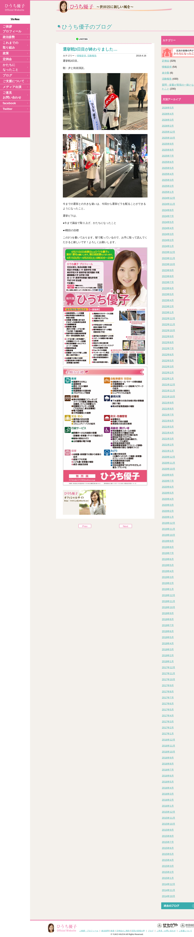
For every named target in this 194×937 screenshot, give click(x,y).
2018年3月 (168, 649)
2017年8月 (168, 691)
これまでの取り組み (10, 45)
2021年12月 (168, 384)
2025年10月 (168, 138)
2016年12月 (168, 739)
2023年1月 (168, 312)
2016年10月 (168, 751)
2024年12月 (168, 198)
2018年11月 (168, 601)
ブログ (7, 75)
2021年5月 (168, 426)
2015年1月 (168, 878)
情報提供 (81, 55)
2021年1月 (168, 451)
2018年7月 (168, 625)
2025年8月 (168, 150)
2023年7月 (168, 282)
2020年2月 (168, 511)
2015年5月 (168, 854)
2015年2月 (168, 872)
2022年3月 (168, 366)
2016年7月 (168, 769)
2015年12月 (168, 812)
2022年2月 (168, 372)
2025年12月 (168, 132)
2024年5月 (168, 222)
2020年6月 (168, 487)
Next (125, 526)
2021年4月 (168, 432)
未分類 (165, 72)
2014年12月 (168, 884)
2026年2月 (168, 126)
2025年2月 (168, 186)
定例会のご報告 (123, 931)
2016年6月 (168, 775)
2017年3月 (168, 721)
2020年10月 (168, 469)
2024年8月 (168, 210)
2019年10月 (168, 535)
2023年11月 (168, 258)
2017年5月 (168, 709)
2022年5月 (168, 360)
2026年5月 (168, 107)
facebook (9, 103)
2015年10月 (168, 824)
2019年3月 (168, 577)
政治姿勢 (9, 37)
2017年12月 (168, 667)
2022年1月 (168, 378)
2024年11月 (168, 204)
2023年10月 (168, 264)
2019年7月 (168, 553)
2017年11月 (168, 673)
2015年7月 (168, 842)
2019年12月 (168, 523)
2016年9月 (168, 757)
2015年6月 (168, 848)
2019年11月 (168, 529)
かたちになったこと (10, 67)
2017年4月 (168, 715)
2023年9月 (168, 270)
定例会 (7, 59)
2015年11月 (168, 818)
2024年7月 (168, 216)
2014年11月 (168, 890)
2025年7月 (168, 156)
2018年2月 (168, 655)
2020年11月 (168, 463)
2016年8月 (168, 763)
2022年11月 (168, 324)
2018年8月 (168, 619)
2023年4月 (168, 300)
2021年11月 (168, 390)
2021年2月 (168, 444)
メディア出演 (12, 87)
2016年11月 (168, 745)
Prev (84, 526)
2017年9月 (168, 685)
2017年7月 (168, 697)
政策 (6, 53)
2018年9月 (168, 613)
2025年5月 (168, 168)
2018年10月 (168, 607)
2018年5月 (168, 637)
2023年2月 (168, 306)
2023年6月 (168, 288)
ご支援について (13, 81)
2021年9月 (168, 402)
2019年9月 (168, 541)
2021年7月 (168, 414)
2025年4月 (168, 174)
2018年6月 (168, 631)
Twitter (7, 109)
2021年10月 (168, 396)
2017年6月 (168, 703)
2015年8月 (168, 836)
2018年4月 (168, 643)
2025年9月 (168, 144)
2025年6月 (168, 162)
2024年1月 (168, 246)
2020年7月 (168, 481)
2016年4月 (168, 788)
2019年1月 (168, 589)
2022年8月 (168, 342)
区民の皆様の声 (138, 931)
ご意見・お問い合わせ (166, 931)
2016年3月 (168, 794)
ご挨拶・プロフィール (88, 931)
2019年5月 (168, 565)
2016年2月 (168, 800)
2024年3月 (168, 234)
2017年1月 (168, 733)
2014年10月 (168, 896)
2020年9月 (168, 475)
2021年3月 (168, 438)
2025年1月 (168, 192)
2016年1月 (168, 806)
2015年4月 (168, 860)
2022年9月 (168, 336)
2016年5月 (168, 781)
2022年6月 (168, 354)
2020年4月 (168, 499)
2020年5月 (168, 493)
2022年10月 (168, 330)
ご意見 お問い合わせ (12, 95)
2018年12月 (168, 595)
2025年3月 (168, 180)
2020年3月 (168, 505)
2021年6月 (168, 420)
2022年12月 (168, 318)
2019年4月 (168, 571)
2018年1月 (168, 661)
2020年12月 (168, 457)
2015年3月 (168, 866)
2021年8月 (168, 408)
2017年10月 (168, 679)
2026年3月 (168, 120)
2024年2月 (168, 240)
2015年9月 (168, 830)
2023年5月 (168, 294)
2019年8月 (168, 547)
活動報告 (92, 55)
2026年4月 (168, 114)
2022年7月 (168, 348)
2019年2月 (168, 583)
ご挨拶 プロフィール (12, 29)
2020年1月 (168, 517)
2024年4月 (168, 228)
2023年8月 (168, 276)
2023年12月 (168, 252)
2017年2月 (168, 727)
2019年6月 (168, 559)
